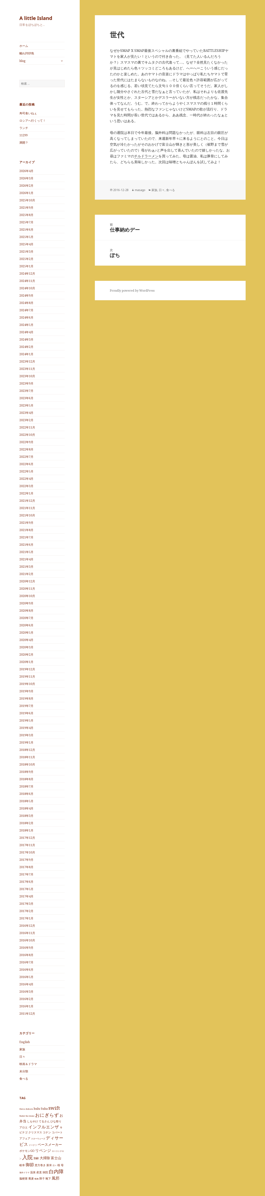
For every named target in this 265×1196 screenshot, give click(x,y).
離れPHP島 (26, 53)
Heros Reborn (26, 1109)
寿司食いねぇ (28, 113)
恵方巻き (40, 1165)
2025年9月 (26, 208)
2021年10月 (27, 515)
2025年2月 (26, 259)
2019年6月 (26, 713)
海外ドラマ (24, 1172)
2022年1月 (26, 493)
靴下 (48, 1178)
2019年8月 (26, 698)
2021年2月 (26, 574)
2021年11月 (27, 508)
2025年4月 (26, 244)
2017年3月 (26, 904)
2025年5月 (26, 237)
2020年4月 (26, 640)
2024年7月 (26, 310)
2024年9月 (26, 295)
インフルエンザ (43, 1127)
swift (54, 1108)
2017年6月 (26, 882)
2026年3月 (26, 178)
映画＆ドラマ (28, 1064)
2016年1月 (26, 1006)
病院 (45, 1172)
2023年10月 (27, 376)
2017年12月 (27, 838)
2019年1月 (26, 742)
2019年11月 (27, 676)
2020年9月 (26, 603)
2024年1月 (26, 354)
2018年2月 (26, 823)
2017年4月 (26, 896)
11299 (23, 135)
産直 (39, 1172)
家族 (22, 1049)
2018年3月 (26, 816)
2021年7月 (26, 537)
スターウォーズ (38, 1138)
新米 (49, 1165)
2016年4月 (26, 984)
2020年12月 (27, 581)
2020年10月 (27, 596)
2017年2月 (26, 911)
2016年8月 (26, 955)
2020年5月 (26, 633)
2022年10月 (27, 435)
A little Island (35, 18)
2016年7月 (26, 962)
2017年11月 (27, 845)
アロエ (23, 1127)
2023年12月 (27, 361)
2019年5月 (26, 720)
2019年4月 (26, 728)
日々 (22, 1056)
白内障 (56, 1171)
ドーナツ (33, 1145)
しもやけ (32, 1121)
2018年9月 (26, 772)
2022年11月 (27, 427)
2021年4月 (26, 559)
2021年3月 (26, 567)
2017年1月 (26, 918)
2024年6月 (26, 317)
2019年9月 (26, 691)
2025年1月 (26, 266)
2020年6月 (26, 625)
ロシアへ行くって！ (32, 121)
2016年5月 (26, 977)
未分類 (23, 1071)
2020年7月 (26, 618)
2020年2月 (26, 654)
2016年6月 (26, 970)
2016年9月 (26, 948)
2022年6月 (26, 464)
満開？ (23, 143)
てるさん (44, 1121)
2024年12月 (27, 273)
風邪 (55, 1178)
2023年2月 (26, 420)
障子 (42, 1178)
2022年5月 (26, 471)
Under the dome (26, 1116)
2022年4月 (26, 479)
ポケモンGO (26, 1151)
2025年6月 (26, 230)
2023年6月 (26, 398)
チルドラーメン (146, 156)
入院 (27, 1157)
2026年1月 (26, 193)
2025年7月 (26, 222)
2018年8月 (26, 779)
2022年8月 (26, 449)
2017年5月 (26, 889)
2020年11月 (27, 589)
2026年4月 (26, 171)
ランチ (23, 128)
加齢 (36, 1158)
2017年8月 (26, 867)
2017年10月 (27, 852)
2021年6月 (26, 545)
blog (22, 61)
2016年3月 (26, 992)
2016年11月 (27, 933)
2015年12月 (27, 1014)
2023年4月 (26, 413)
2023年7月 (26, 391)
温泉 (33, 1172)
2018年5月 (26, 801)
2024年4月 (26, 332)
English (24, 1042)
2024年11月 (27, 281)
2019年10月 (27, 684)
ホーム (23, 46)
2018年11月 (27, 757)
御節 (30, 1164)
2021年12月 (27, 501)
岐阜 (22, 1165)
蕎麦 (31, 1178)
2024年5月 (26, 325)
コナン (47, 1132)
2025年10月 (27, 200)
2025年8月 (26, 215)
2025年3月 (26, 251)
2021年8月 (26, 530)
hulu (37, 1109)
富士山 (56, 1157)
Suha (44, 1109)
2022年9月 (26, 442)
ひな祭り (55, 1121)
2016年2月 (26, 999)
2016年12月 (27, 926)
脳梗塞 (23, 1178)
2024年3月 (26, 339)
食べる (23, 1078)
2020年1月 (26, 662)
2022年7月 (26, 457)
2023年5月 (26, 405)
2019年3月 (26, 735)
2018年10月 (27, 764)
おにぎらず (47, 1115)
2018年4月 (26, 808)
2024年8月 (26, 303)
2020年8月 (26, 611)
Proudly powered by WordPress (132, 291)
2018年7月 (26, 786)
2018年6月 (26, 794)
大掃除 (45, 1157)
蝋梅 (37, 1178)
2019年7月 (26, 706)
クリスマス (35, 1132)
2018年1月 (26, 830)
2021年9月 (26, 523)
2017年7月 (26, 874)
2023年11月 (27, 369)
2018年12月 (27, 750)
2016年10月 (27, 940)
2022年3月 (26, 486)
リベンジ (43, 1150)
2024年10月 (27, 288)
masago (140, 190)
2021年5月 (26, 552)
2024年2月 (26, 347)
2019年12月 (27, 669)
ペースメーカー (50, 1144)
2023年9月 (26, 383)
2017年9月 (26, 860)
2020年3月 (26, 647)
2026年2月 (26, 186)
